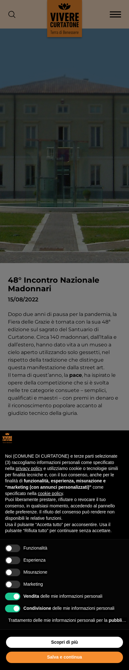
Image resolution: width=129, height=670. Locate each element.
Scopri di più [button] (64, 642)
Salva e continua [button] (64, 657)
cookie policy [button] (50, 493)
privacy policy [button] (28, 468)
